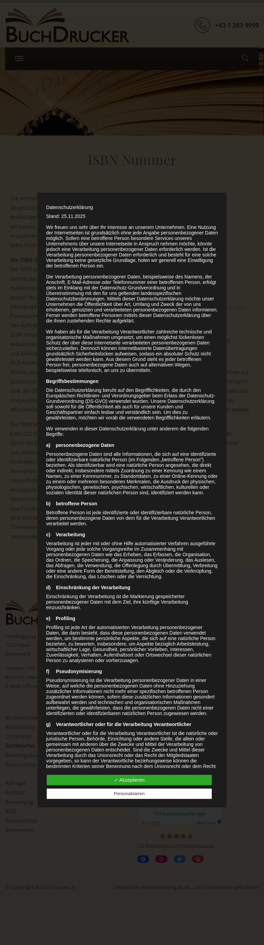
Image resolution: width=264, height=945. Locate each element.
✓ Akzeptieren (129, 780)
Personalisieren (129, 793)
